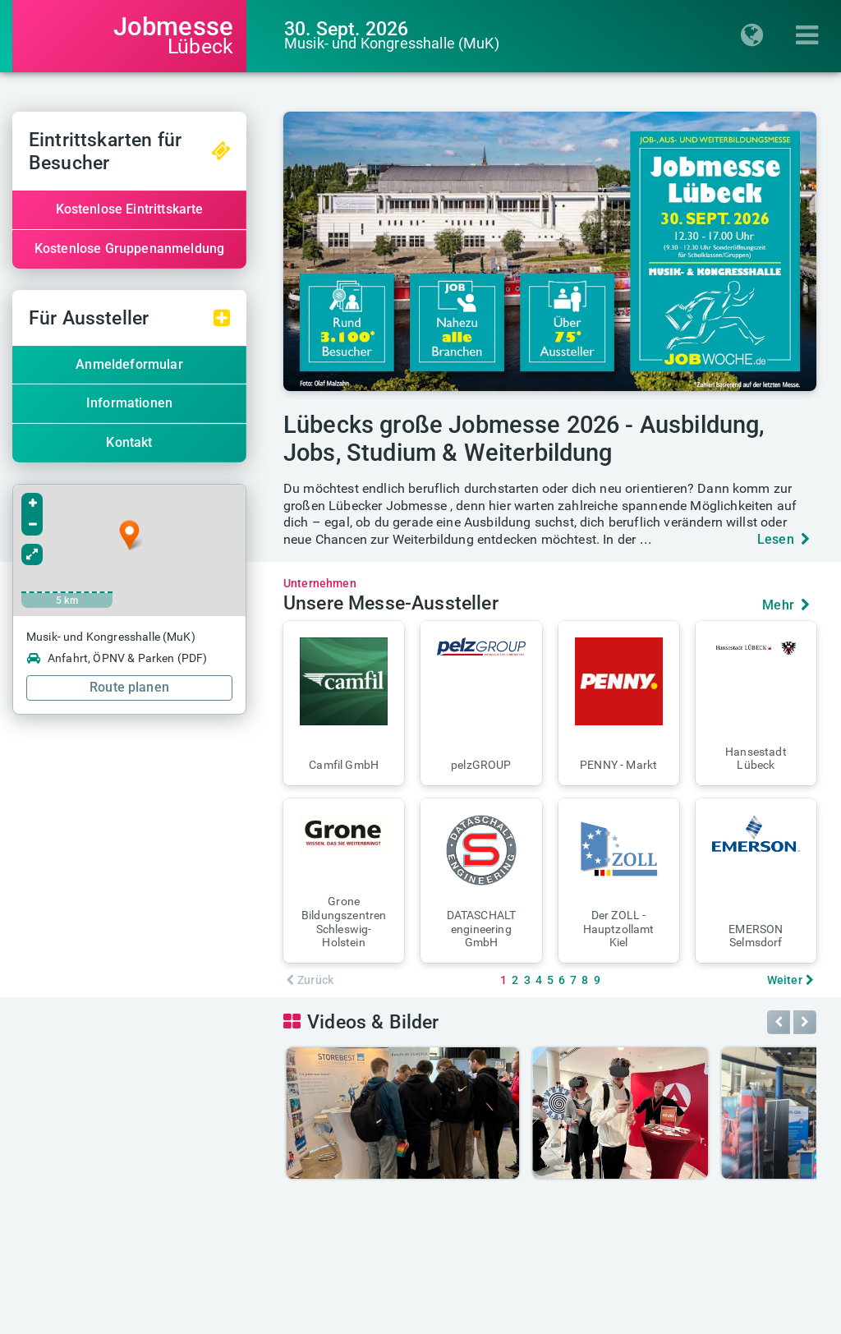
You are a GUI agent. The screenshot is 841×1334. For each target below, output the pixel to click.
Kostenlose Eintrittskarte (130, 209)
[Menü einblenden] (812, 36)
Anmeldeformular (129, 364)
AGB (485, 1317)
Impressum (340, 1317)
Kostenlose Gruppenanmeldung (129, 248)
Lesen (783, 539)
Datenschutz (422, 1317)
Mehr (786, 605)
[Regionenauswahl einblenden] (757, 36)
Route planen (129, 687)
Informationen (129, 403)
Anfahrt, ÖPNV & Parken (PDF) (116, 658)
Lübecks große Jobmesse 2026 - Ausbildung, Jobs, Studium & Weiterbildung (524, 439)
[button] (343, 703)
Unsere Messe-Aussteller (391, 603)
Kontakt (129, 442)
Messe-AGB (544, 1317)
